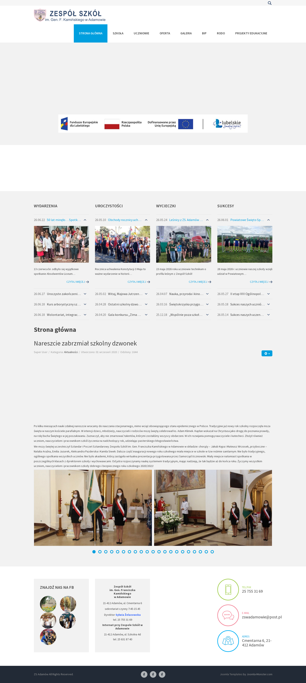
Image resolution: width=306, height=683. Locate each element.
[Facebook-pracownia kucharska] (162, 674)
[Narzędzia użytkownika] (267, 353)
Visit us (228, 641)
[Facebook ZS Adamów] (144, 674)
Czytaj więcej (75, 282)
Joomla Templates (231, 674)
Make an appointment (228, 589)
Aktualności (71, 352)
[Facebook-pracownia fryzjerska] (153, 674)
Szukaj (269, 3)
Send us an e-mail (228, 615)
